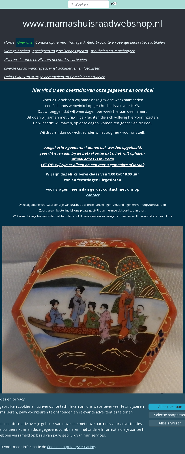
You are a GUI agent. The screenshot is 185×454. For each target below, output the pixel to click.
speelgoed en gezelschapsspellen (60, 50)
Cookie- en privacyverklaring (82, 446)
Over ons (24, 42)
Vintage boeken (17, 50)
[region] (68, 423)
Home (9, 42)
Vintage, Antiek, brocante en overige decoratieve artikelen (117, 42)
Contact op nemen (50, 42)
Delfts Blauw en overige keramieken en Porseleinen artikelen (54, 76)
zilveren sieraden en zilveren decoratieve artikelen (45, 59)
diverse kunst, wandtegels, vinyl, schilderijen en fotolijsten (52, 68)
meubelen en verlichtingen (113, 50)
